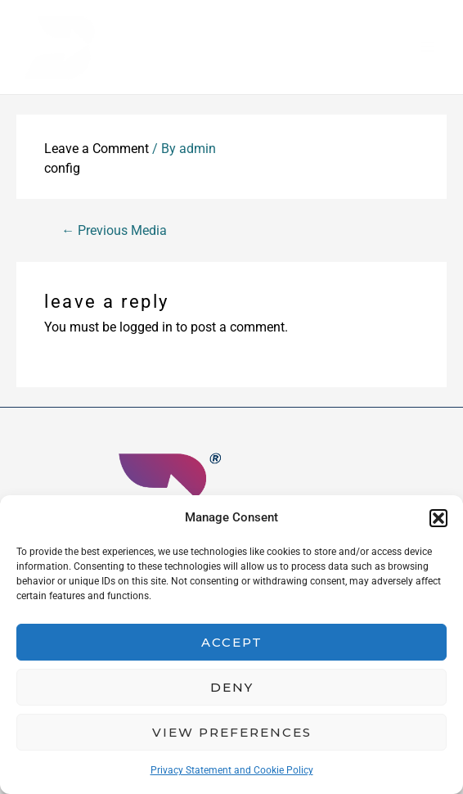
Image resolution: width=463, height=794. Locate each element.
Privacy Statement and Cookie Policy (232, 770)
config (62, 170)
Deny (232, 687)
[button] (438, 518)
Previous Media (114, 232)
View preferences (232, 732)
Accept (232, 642)
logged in (146, 328)
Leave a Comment (96, 150)
